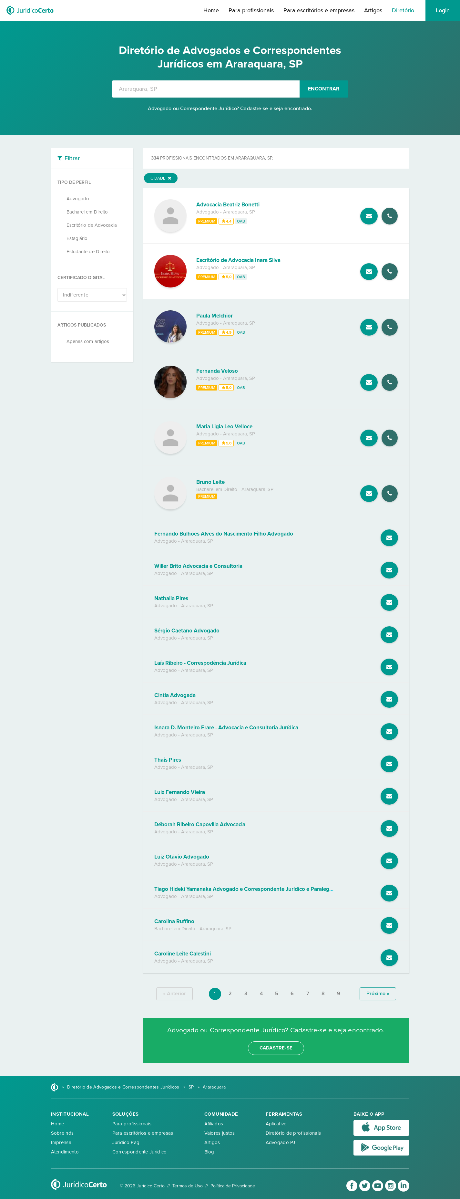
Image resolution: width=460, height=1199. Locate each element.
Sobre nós (62, 1133)
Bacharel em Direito (87, 211)
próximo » (377, 993)
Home (211, 10)
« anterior (174, 993)
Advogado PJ (280, 1142)
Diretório (403, 10)
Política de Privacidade (232, 1186)
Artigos (373, 10)
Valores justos (219, 1133)
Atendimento (65, 1152)
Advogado (77, 198)
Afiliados (213, 1124)
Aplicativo (276, 1124)
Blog (209, 1152)
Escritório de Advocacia (91, 225)
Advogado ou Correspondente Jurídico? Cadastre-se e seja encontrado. (230, 108)
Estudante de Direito (88, 251)
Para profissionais (251, 10)
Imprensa (61, 1142)
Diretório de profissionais (293, 1133)
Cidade (160, 178)
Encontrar (324, 89)
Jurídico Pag (126, 1142)
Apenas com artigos (87, 341)
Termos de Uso (187, 1186)
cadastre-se (276, 1048)
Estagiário (77, 238)
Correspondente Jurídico (139, 1152)
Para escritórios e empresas (318, 10)
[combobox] (206, 89)
